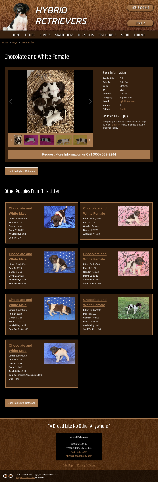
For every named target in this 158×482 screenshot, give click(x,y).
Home (5, 42)
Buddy (123, 109)
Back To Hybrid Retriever (21, 171)
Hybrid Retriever (127, 101)
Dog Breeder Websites (25, 478)
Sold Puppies (27, 42)
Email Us (140, 23)
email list (116, 125)
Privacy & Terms (86, 465)
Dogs (14, 42)
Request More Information (61, 154)
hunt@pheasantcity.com (79, 456)
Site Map (68, 465)
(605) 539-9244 (140, 7)
